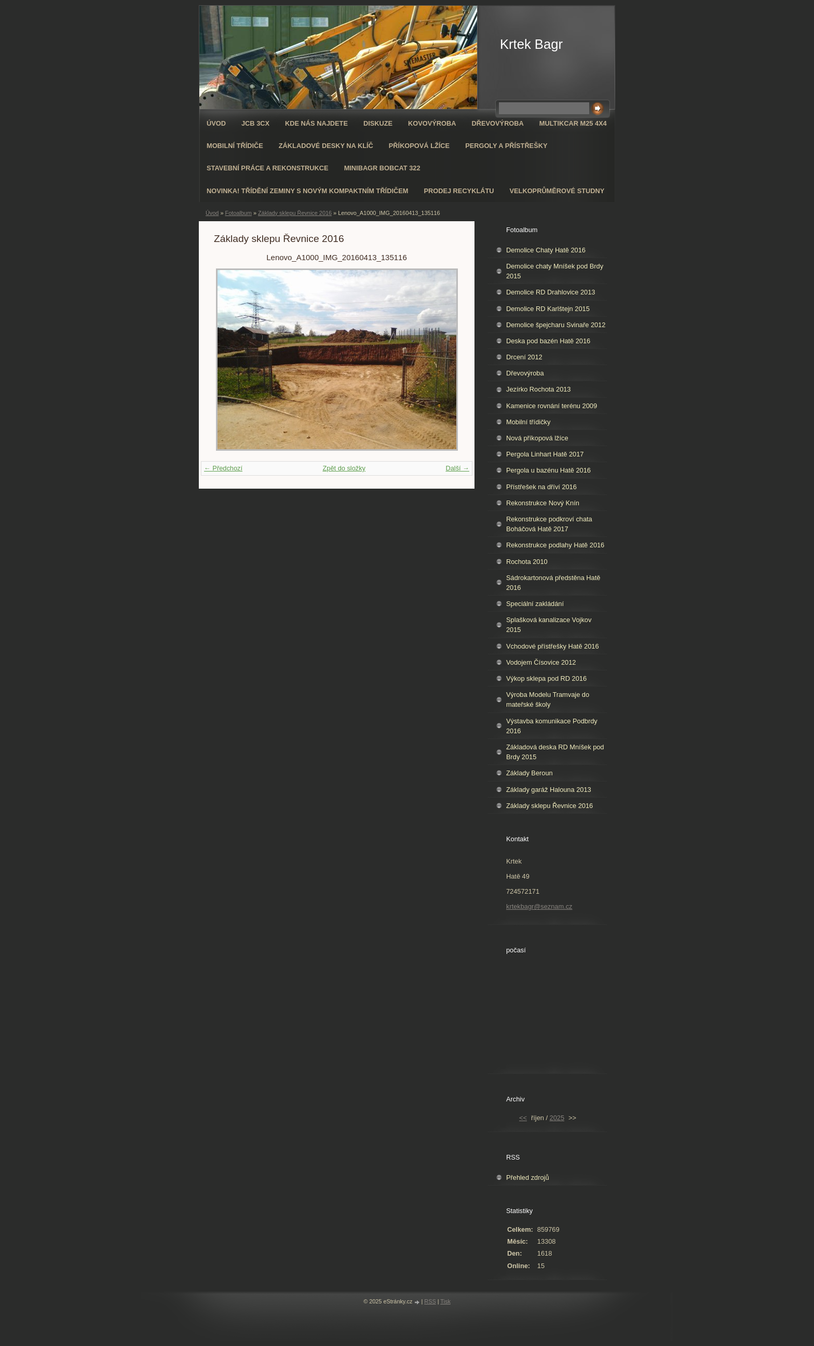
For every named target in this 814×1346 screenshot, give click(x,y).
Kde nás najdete (316, 123)
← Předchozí (223, 468)
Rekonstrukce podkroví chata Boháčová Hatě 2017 (549, 524)
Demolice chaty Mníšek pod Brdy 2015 (554, 271)
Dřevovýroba (498, 123)
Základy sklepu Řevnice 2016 (295, 213)
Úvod (216, 123)
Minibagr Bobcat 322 (382, 168)
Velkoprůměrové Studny (557, 191)
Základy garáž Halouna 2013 (548, 789)
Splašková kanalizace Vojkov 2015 (548, 625)
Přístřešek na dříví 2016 (541, 487)
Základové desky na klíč (326, 146)
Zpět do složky (343, 468)
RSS (430, 1301)
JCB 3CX (255, 123)
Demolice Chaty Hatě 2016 (546, 250)
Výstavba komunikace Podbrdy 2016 (552, 726)
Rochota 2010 (527, 562)
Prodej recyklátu (459, 191)
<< (523, 1118)
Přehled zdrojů (527, 1177)
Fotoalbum (238, 213)
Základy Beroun (529, 773)
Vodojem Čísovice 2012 (541, 662)
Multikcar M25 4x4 (573, 123)
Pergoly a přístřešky (506, 146)
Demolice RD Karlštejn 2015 (548, 309)
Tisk (445, 1301)
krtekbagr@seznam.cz (539, 906)
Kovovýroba (432, 123)
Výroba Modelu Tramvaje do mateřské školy (547, 699)
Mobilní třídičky (528, 422)
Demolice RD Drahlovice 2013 (550, 292)
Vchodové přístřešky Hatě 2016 (552, 646)
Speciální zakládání (535, 604)
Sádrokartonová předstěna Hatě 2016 (553, 582)
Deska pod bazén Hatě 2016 (548, 341)
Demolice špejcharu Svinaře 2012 (555, 325)
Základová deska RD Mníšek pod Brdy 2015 (555, 752)
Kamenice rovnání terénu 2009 (551, 406)
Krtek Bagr (531, 44)
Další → (457, 468)
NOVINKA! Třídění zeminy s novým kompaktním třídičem (307, 191)
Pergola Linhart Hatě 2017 (545, 454)
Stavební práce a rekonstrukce (268, 168)
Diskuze (377, 123)
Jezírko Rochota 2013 (538, 389)
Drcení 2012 (524, 357)
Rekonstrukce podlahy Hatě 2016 (555, 545)
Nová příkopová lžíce (537, 438)
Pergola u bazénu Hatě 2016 (548, 470)
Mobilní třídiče (235, 146)
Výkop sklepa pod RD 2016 (546, 678)
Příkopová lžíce (419, 146)
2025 (557, 1118)
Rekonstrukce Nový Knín (542, 503)
